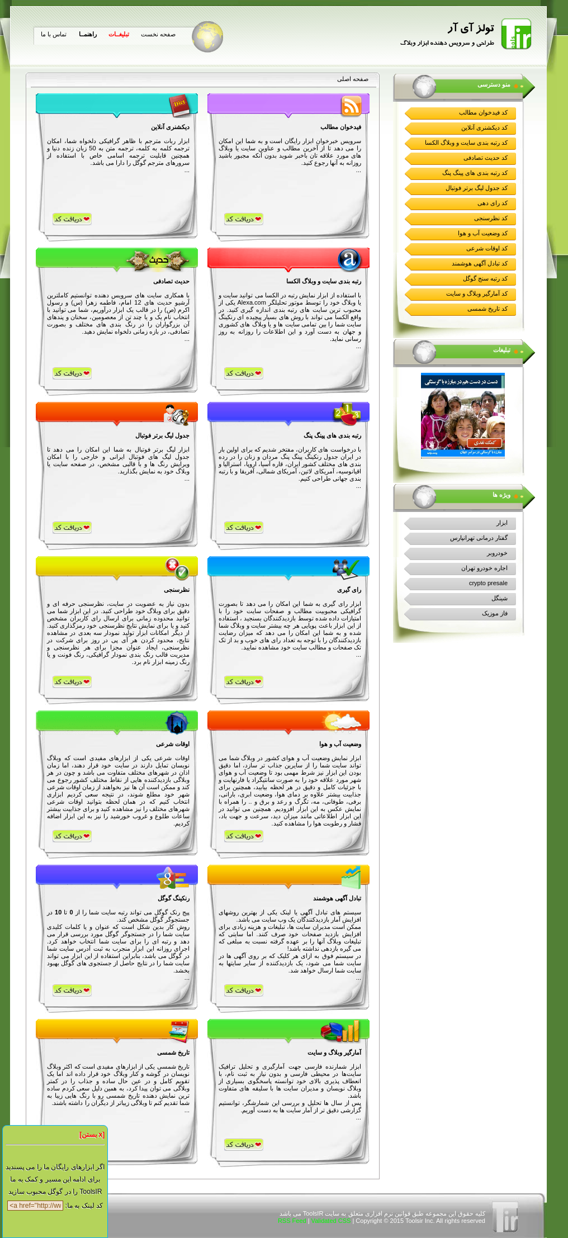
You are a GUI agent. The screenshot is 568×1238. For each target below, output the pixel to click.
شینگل (499, 598)
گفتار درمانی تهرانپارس (479, 537)
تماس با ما (54, 34)
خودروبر (497, 552)
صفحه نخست (158, 34)
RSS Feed (292, 1220)
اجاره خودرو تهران (484, 568)
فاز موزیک (495, 613)
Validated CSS (331, 1220)
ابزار (502, 522)
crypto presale (488, 583)
